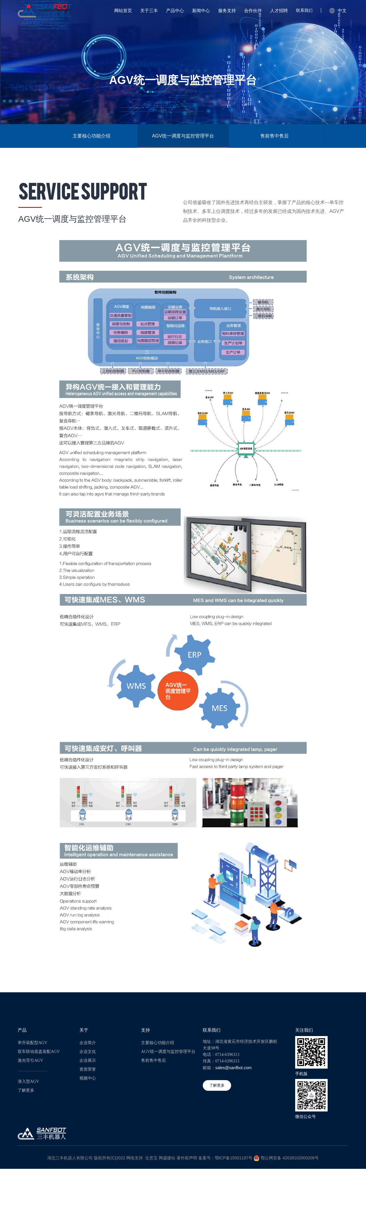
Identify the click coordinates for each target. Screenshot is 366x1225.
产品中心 (175, 10)
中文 (338, 10)
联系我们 (304, 10)
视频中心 (87, 1078)
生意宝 (151, 1158)
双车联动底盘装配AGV (39, 1051)
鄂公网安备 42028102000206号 (290, 1158)
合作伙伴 (253, 10)
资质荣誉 (87, 1069)
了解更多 (26, 1090)
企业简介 (87, 1042)
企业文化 (87, 1051)
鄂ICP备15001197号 (234, 1158)
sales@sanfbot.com (233, 1067)
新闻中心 (201, 10)
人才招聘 (279, 10)
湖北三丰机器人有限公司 (70, 1158)
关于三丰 (149, 10)
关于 (83, 1030)
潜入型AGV (28, 1081)
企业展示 (87, 1060)
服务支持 (227, 10)
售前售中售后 (274, 135)
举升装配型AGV (32, 1042)
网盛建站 (167, 1158)
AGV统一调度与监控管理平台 (183, 135)
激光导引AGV (30, 1060)
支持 (145, 1030)
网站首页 (123, 10)
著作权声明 (187, 1158)
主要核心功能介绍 (91, 135)
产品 (22, 1030)
